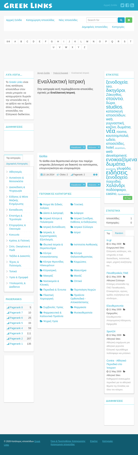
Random (119, 233)
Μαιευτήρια (80, 270)
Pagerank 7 (15, 312)
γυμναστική (115, 123)
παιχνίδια (113, 181)
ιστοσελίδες (115, 143)
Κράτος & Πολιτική (19, 240)
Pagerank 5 (15, 323)
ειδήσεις (116, 172)
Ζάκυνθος (113, 95)
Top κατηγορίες (13, 158)
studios (114, 107)
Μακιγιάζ (48, 275)
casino (111, 194)
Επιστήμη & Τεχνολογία (15, 217)
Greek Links (16, 82)
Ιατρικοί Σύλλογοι (83, 227)
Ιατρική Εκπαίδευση (54, 227)
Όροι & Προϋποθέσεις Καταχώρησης (68, 441)
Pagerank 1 (15, 343)
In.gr (109, 240)
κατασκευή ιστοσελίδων (115, 113)
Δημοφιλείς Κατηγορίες (17, 163)
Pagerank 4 (15, 328)
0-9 (8, 41)
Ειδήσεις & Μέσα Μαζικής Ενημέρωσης (18, 200)
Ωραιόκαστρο (124, 194)
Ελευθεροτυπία (115, 305)
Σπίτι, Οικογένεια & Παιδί (19, 248)
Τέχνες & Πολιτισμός (15, 263)
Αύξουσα (92, 147)
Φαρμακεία (80, 307)
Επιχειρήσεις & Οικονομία (17, 227)
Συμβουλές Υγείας (53, 307)
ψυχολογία (110, 169)
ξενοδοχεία (117, 82)
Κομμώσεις (80, 261)
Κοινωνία (14, 234)
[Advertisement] (69, 60)
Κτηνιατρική (49, 270)
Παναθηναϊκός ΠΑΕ (117, 273)
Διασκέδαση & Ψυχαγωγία (17, 189)
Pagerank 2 (15, 338)
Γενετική (78, 204)
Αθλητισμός (15, 171)
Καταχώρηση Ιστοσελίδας (40, 20)
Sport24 (111, 331)
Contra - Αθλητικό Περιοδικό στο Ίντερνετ (116, 364)
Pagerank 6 (15, 317)
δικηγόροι (115, 90)
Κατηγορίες (118, 26)
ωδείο (110, 140)
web (109, 119)
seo (109, 86)
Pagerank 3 (15, 333)
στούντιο (114, 98)
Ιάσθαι (43, 156)
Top (108, 233)
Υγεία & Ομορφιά (18, 277)
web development (116, 153)
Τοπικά (13, 271)
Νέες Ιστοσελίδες (68, 20)
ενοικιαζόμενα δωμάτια (121, 162)
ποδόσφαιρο (116, 190)
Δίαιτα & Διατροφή (53, 213)
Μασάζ (78, 275)
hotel (110, 147)
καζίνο (111, 127)
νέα (110, 131)
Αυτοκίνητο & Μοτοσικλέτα (16, 179)
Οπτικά (78, 281)
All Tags (127, 198)
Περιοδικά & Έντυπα (54, 289)
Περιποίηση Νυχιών (85, 289)
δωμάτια (123, 127)
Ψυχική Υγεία (50, 321)
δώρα (110, 103)
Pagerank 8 (15, 307)
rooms (121, 132)
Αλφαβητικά (76, 147)
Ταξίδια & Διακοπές (19, 256)
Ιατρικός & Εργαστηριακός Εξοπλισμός (48, 236)
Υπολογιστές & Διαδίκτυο (17, 285)
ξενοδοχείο (116, 177)
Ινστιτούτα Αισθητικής (86, 244)
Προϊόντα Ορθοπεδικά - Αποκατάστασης (80, 299)
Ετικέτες (94, 441)
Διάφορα (78, 213)
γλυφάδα (124, 168)
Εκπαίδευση (16, 209)
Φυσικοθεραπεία (83, 312)
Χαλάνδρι (115, 185)
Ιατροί (77, 232)
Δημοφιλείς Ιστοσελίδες (95, 26)
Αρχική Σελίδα (110, 5)
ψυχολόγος (120, 148)
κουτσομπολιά (117, 136)
